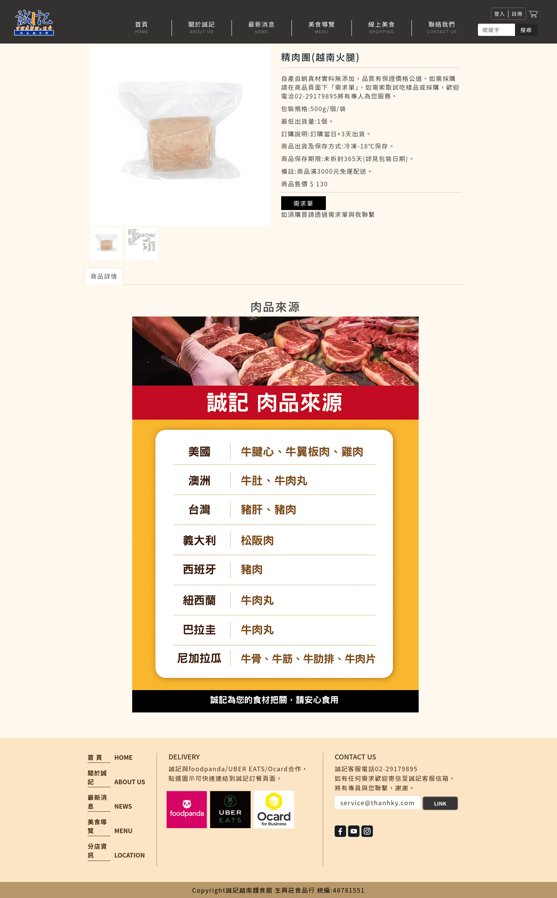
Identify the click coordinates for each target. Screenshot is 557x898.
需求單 (303, 203)
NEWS (123, 806)
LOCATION (129, 854)
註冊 (517, 13)
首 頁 (94, 757)
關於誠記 (97, 777)
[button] (202, 28)
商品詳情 (104, 276)
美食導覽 (97, 826)
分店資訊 (97, 850)
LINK (440, 803)
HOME (123, 757)
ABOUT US (129, 781)
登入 (499, 13)
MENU (123, 830)
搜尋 (526, 30)
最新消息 (97, 802)
